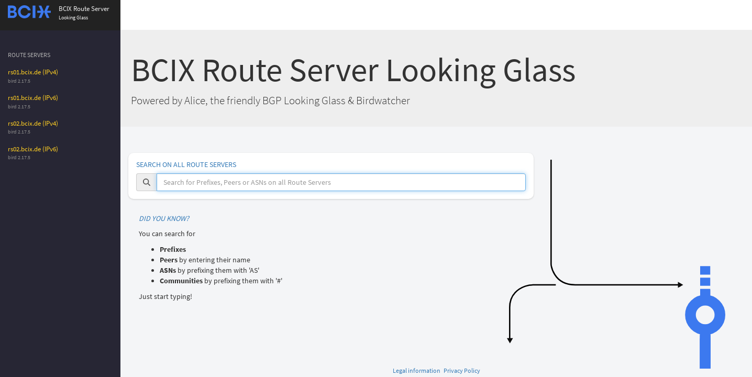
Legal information (416, 370)
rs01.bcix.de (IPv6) (33, 97)
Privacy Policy (462, 370)
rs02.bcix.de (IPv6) (33, 149)
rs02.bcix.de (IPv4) (33, 123)
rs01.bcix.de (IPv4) (33, 72)
